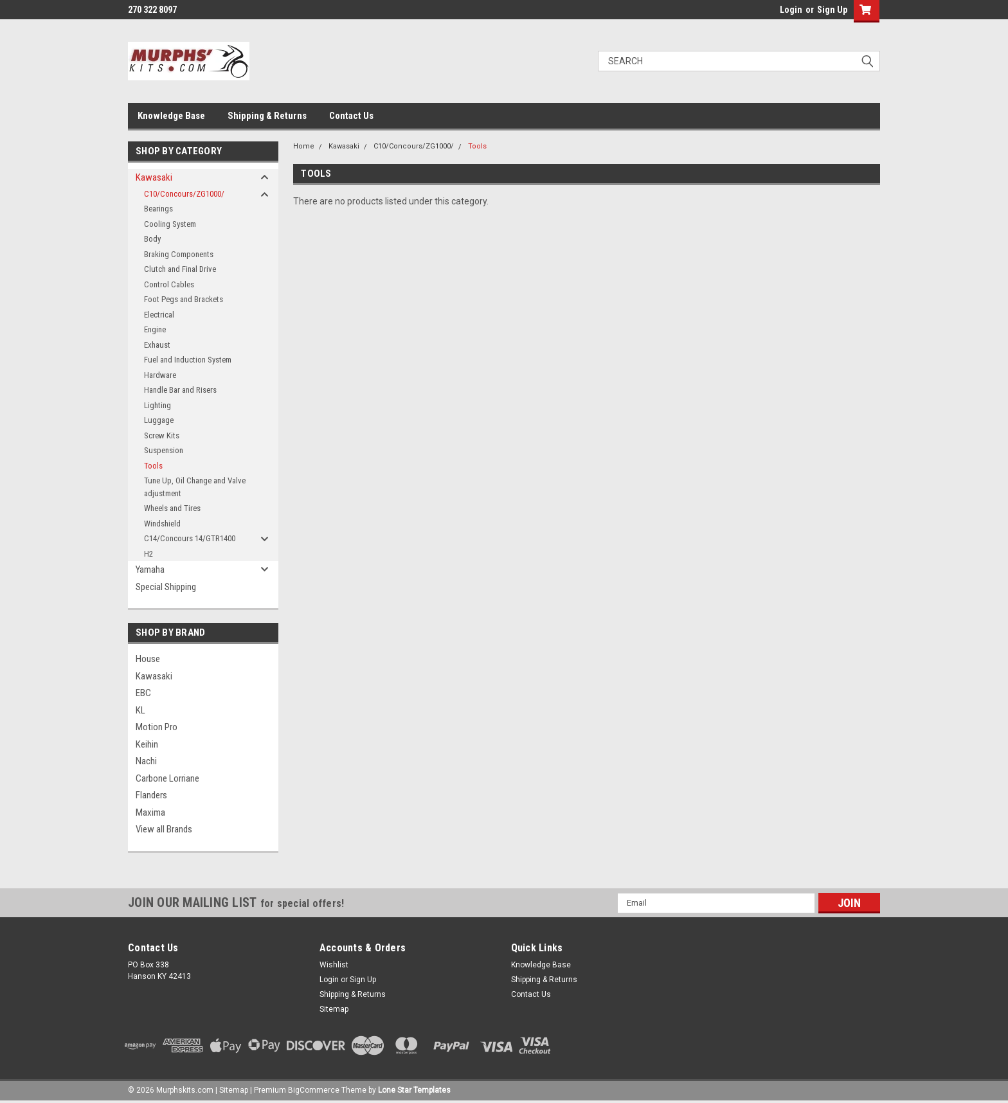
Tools (153, 466)
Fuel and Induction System (187, 359)
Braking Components (178, 254)
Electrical (159, 314)
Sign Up (832, 9)
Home (303, 146)
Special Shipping (166, 587)
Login (791, 9)
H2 (148, 554)
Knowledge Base (171, 115)
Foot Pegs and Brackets (183, 299)
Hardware (160, 375)
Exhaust (157, 345)
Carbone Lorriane (167, 778)
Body (152, 239)
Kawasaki (154, 177)
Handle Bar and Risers (180, 390)
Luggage (159, 420)
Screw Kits (161, 435)
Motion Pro (156, 727)
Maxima (150, 812)
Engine (155, 329)
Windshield (162, 523)
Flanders (151, 795)
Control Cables (169, 284)
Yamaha (150, 569)
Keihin (147, 744)
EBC (143, 693)
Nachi (146, 761)
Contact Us (351, 115)
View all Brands (164, 829)
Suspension (163, 450)
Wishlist (334, 964)
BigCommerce (313, 1090)
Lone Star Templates (414, 1090)
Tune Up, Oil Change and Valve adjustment (195, 487)
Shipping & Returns (267, 115)
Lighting (157, 405)
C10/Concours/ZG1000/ (184, 194)
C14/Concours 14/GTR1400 (189, 538)
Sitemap (334, 1009)
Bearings (158, 208)
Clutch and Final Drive (180, 269)
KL (140, 710)
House (148, 659)
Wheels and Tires (172, 508)
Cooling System (170, 224)
